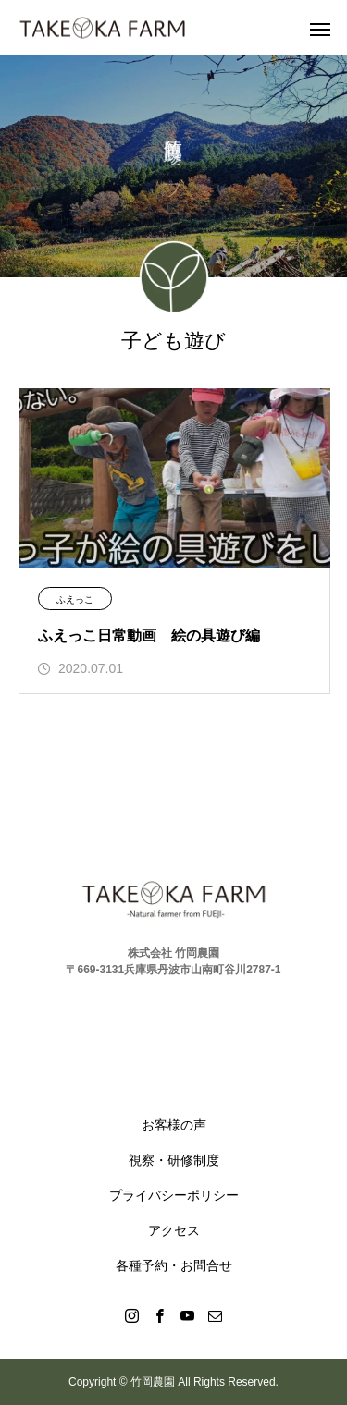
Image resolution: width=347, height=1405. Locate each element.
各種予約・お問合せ (174, 1265)
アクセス (174, 1230)
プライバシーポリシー (174, 1195)
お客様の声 (174, 1125)
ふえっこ (74, 599)
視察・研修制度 (174, 1160)
